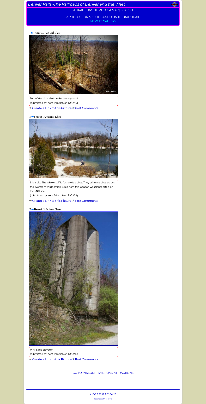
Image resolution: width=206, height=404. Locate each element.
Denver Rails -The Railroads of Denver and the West (76, 4)
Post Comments (86, 108)
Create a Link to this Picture (52, 108)
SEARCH (127, 10)
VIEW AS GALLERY (103, 21)
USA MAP (112, 10)
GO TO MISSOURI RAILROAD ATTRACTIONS (103, 372)
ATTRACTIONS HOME (88, 10)
